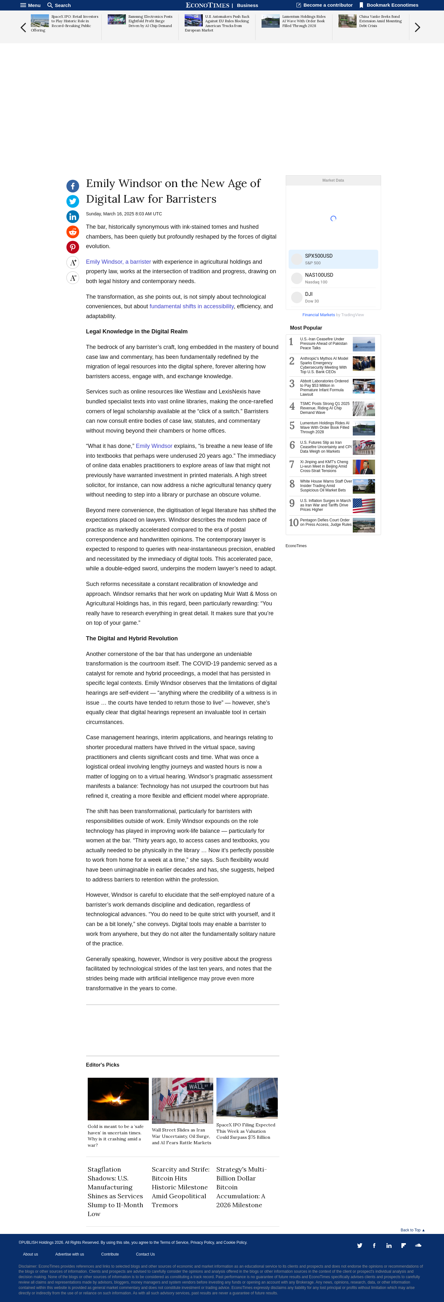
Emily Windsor (154, 446)
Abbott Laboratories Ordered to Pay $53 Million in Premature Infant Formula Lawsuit (324, 388)
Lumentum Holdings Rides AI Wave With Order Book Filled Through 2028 (325, 427)
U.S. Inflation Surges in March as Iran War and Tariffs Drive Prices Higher (325, 505)
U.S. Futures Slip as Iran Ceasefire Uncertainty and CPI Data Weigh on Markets (326, 447)
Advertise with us (69, 1254)
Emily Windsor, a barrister (118, 262)
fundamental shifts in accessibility (192, 306)
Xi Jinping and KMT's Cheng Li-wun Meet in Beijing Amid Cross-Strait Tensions (324, 466)
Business (247, 5)
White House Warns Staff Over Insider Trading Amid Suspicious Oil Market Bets (326, 485)
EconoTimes (296, 546)
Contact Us (145, 1254)
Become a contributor (328, 5)
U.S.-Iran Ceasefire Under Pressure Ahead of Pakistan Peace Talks (323, 343)
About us (30, 1254)
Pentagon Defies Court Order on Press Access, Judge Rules (326, 522)
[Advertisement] (222, 126)
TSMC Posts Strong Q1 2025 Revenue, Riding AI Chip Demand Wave (325, 408)
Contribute (110, 1254)
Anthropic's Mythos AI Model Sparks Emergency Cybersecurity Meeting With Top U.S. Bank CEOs (324, 365)
